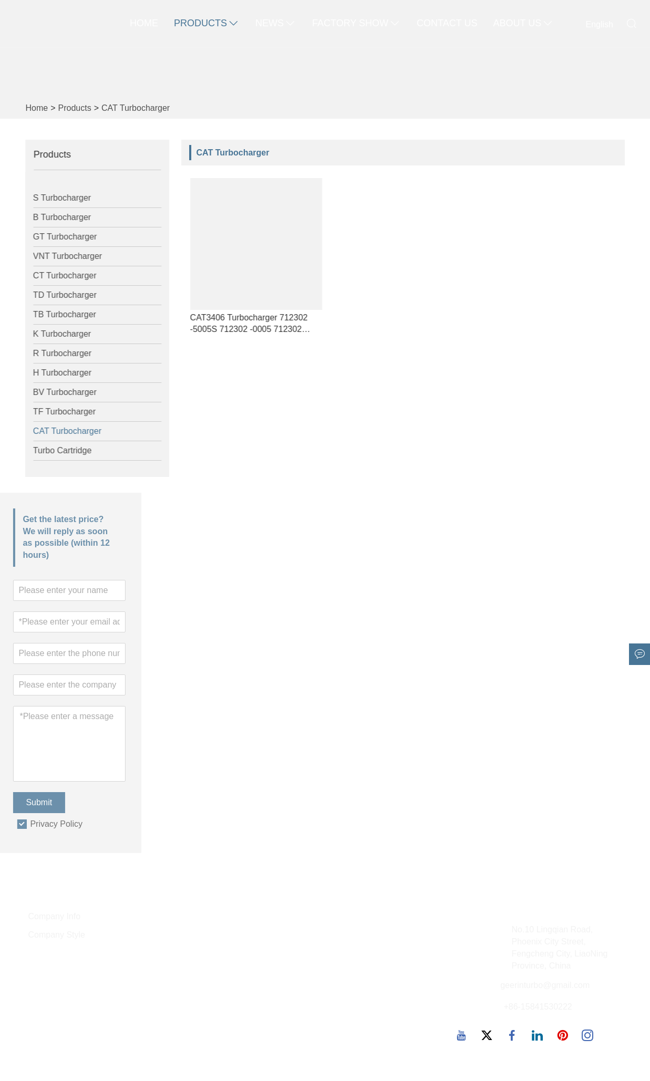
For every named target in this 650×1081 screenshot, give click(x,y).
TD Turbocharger (58, 294)
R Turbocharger (56, 353)
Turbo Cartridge (56, 450)
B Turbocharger (56, 217)
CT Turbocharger (58, 275)
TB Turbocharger (58, 314)
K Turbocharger (56, 333)
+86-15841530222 (537, 1006)
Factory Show (356, 23)
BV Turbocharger (58, 392)
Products (207, 23)
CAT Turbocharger (135, 107)
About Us (523, 23)
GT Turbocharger (59, 236)
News (275, 23)
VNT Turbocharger (61, 256)
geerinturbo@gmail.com (545, 985)
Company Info (54, 916)
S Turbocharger (56, 197)
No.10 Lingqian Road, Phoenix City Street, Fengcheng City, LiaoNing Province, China (560, 947)
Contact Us (447, 23)
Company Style (57, 934)
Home (144, 23)
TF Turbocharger (58, 411)
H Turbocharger (56, 372)
